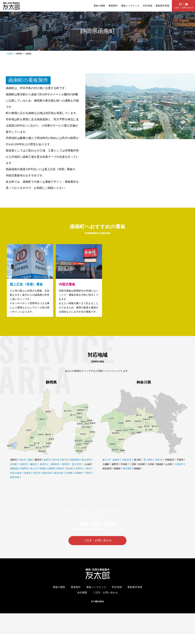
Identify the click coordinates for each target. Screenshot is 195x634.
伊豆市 (36, 479)
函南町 (51, 475)
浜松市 (22, 466)
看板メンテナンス (130, 5)
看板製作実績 (162, 5)
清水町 (69, 475)
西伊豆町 (47, 479)
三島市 (87, 475)
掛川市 (56, 466)
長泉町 (42, 475)
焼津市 (23, 470)
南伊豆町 (14, 484)
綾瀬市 (116, 466)
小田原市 (179, 470)
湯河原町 (127, 475)
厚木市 (158, 466)
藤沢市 (107, 466)
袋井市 (47, 466)
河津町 (69, 479)
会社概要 (82, 599)
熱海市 (60, 475)
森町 (30, 466)
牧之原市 (86, 466)
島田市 (43, 470)
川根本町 (54, 470)
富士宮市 (76, 470)
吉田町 (13, 470)
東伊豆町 (58, 479)
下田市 (87, 479)
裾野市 (24, 475)
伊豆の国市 (16, 479)
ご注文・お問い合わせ (183, 6)
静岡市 (65, 470)
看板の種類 (99, 5)
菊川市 (65, 466)
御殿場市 (14, 475)
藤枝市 (33, 470)
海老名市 (126, 466)
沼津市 (78, 475)
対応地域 (147, 5)
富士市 (33, 475)
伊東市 (27, 479)
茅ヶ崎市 (148, 466)
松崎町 (78, 479)
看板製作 (113, 5)
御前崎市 (75, 466)
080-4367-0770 (97, 530)
